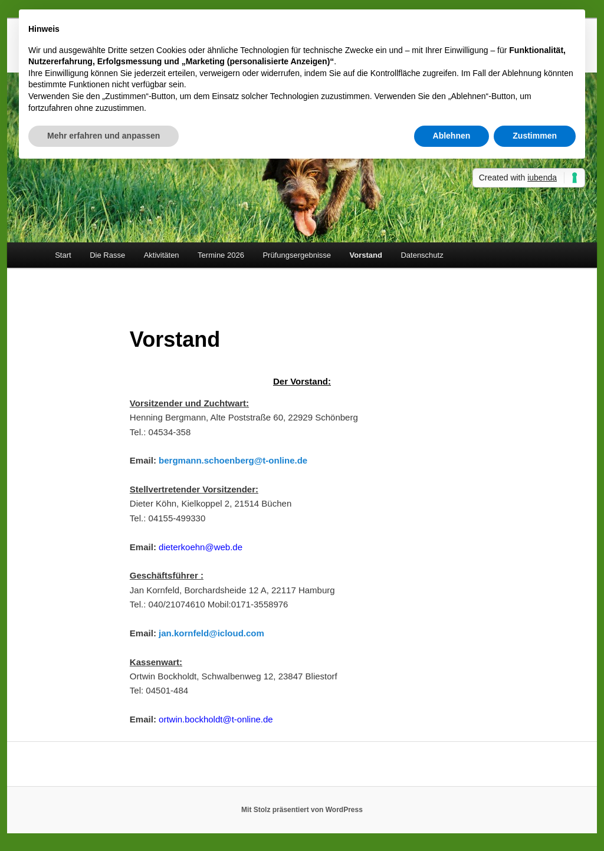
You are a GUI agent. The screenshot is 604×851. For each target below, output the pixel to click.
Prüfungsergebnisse (296, 255)
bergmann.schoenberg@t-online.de (233, 460)
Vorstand (366, 255)
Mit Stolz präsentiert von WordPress (302, 810)
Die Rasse (107, 255)
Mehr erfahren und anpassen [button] (103, 135)
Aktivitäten (161, 255)
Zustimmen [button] (535, 135)
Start (63, 255)
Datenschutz (422, 255)
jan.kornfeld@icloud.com (211, 633)
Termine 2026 (221, 255)
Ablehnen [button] (452, 135)
